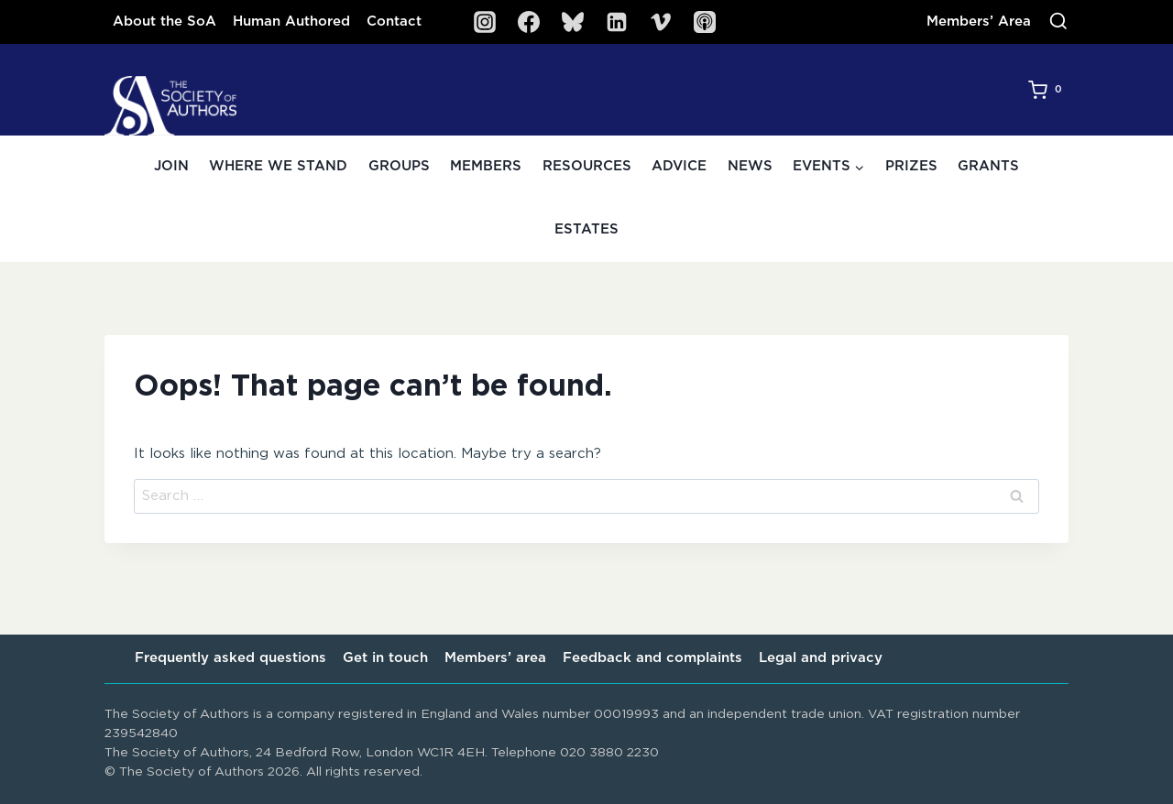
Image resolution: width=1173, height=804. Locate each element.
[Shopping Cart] (1048, 90)
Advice (679, 166)
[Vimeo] (661, 22)
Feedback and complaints (652, 658)
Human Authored (291, 21)
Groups (399, 166)
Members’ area (495, 658)
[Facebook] (529, 22)
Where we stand (278, 166)
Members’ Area (978, 21)
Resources (587, 166)
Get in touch (385, 658)
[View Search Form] (1058, 22)
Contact (394, 21)
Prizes (911, 166)
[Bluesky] (573, 22)
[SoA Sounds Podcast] (705, 22)
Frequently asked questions (230, 658)
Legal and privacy (820, 658)
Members (485, 166)
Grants (988, 166)
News (750, 166)
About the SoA (164, 21)
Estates (586, 229)
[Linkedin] (617, 22)
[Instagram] (485, 22)
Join (171, 166)
